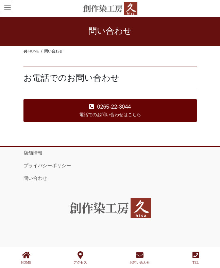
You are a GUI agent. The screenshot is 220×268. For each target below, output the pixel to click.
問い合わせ (35, 178)
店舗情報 (33, 153)
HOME (26, 257)
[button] (110, 110)
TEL (195, 257)
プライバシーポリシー (47, 165)
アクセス (80, 257)
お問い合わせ (140, 257)
